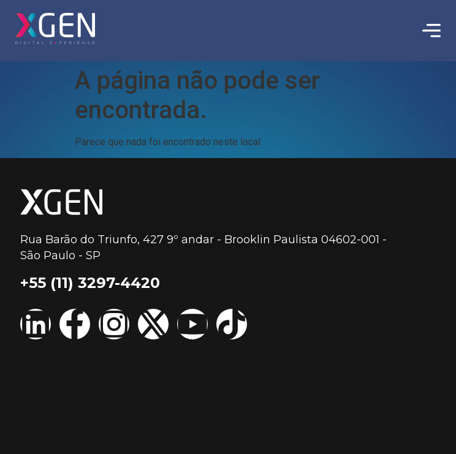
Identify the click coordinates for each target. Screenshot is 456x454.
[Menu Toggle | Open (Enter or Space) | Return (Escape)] (431, 30)
